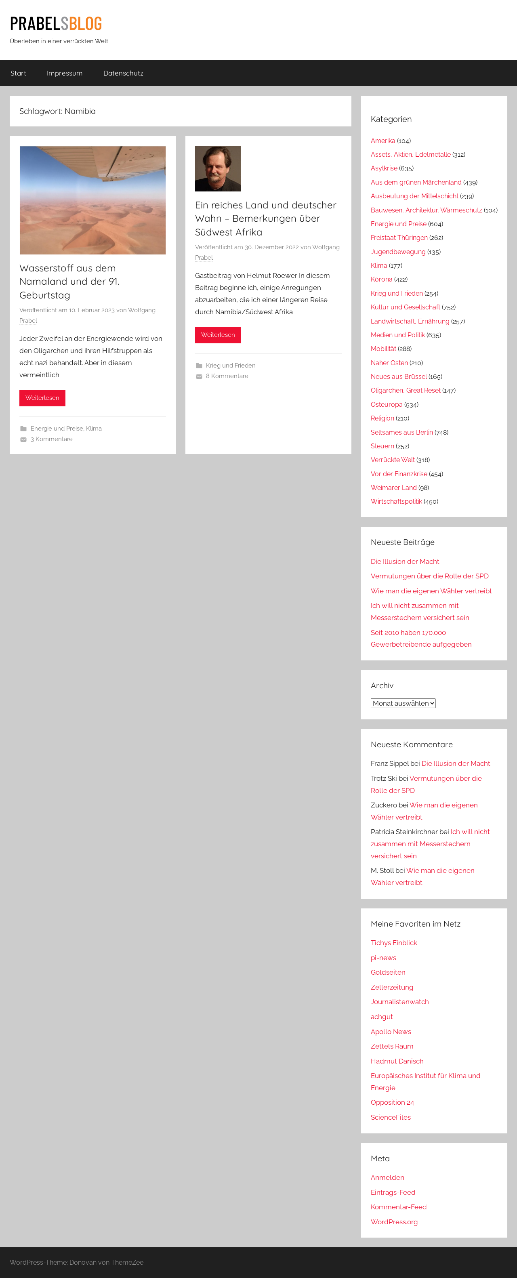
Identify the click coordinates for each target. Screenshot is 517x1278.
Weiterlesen (42, 397)
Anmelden (387, 1177)
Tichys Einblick (394, 943)
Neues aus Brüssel (399, 376)
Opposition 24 (392, 1102)
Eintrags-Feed (393, 1192)
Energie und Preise (57, 428)
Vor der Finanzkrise (399, 474)
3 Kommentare (52, 439)
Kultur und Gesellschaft (405, 307)
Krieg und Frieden (231, 365)
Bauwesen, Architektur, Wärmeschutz (426, 210)
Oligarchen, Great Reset (406, 390)
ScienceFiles (391, 1117)
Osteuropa (387, 404)
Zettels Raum (392, 1046)
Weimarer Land (394, 488)
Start (18, 73)
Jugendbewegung (398, 252)
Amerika (383, 141)
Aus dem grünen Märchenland (416, 182)
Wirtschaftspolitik (396, 501)
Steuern (382, 446)
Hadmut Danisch (397, 1061)
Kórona (382, 279)
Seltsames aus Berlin (402, 432)
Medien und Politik (398, 335)
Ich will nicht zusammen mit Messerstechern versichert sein (430, 844)
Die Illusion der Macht (405, 561)
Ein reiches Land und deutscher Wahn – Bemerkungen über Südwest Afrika (265, 218)
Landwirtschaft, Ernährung (410, 321)
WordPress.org (394, 1222)
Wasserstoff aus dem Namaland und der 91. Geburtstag (69, 281)
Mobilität (383, 349)
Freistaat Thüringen (399, 238)
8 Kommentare (227, 376)
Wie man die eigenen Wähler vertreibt (431, 591)
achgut (382, 1017)
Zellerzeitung (392, 987)
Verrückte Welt (393, 460)
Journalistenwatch (400, 1002)
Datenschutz (123, 73)
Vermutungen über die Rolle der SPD (430, 576)
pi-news (383, 958)
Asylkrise (384, 168)
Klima (94, 428)
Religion (382, 418)
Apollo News (391, 1032)
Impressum (65, 73)
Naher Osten (389, 363)
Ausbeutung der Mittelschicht (414, 196)
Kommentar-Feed (399, 1207)
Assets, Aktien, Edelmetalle (411, 154)
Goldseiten (388, 972)
